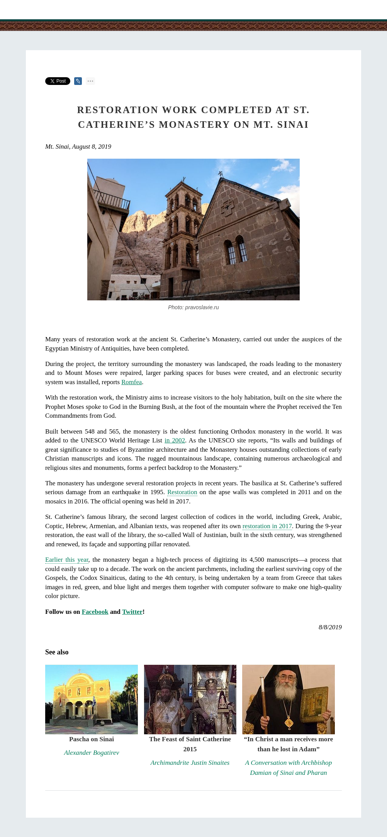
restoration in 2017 (267, 526)
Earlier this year (66, 559)
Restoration (182, 492)
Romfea (131, 382)
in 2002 (175, 440)
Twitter (132, 611)
